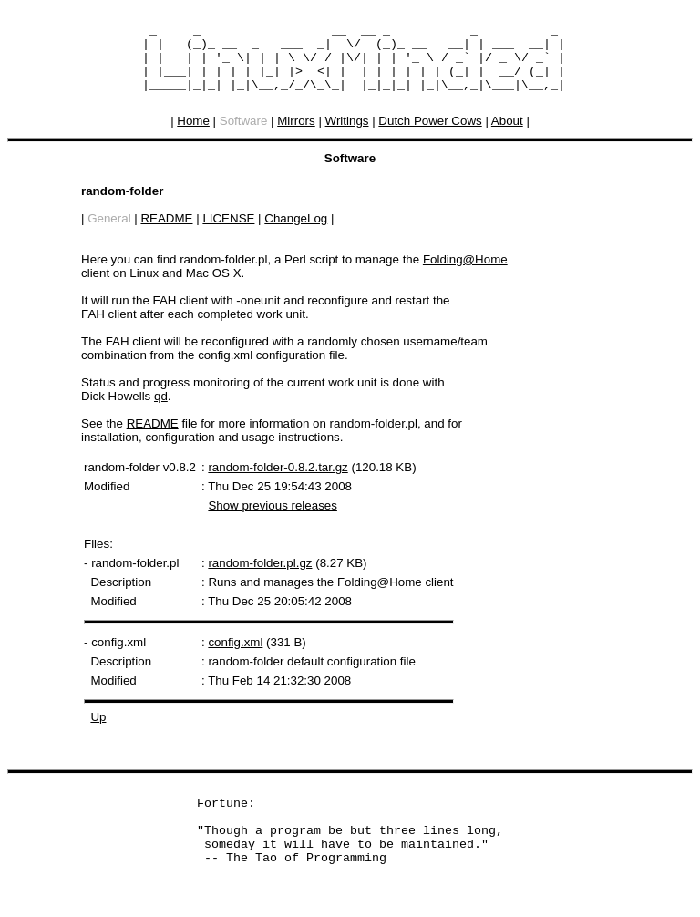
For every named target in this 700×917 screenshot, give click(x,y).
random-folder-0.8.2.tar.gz (277, 481)
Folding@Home (465, 273)
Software (244, 134)
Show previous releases (272, 519)
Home (193, 134)
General (109, 232)
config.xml (235, 656)
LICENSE (228, 232)
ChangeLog (295, 232)
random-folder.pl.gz (260, 576)
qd (161, 410)
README (166, 232)
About (507, 134)
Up (98, 730)
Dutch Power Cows (429, 134)
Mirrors (295, 134)
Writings (347, 134)
